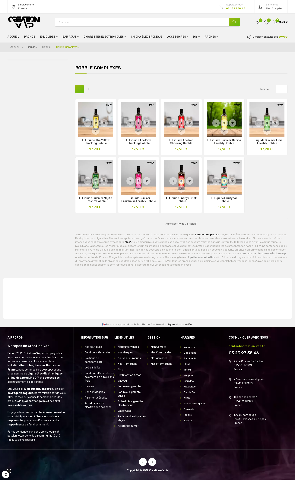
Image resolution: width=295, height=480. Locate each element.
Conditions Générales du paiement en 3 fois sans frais (99, 377)
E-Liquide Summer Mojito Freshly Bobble (95, 200)
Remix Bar (190, 392)
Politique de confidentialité (94, 360)
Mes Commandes (161, 352)
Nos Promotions (127, 363)
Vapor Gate (125, 410)
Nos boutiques (93, 347)
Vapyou (122, 380)
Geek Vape (190, 352)
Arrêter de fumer (128, 426)
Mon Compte (158, 347)
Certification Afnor (129, 375)
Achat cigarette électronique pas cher (98, 405)
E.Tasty (188, 420)
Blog (120, 369)
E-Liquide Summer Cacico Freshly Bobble (224, 142)
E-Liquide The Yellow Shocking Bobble (95, 142)
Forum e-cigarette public (129, 393)
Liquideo (189, 380)
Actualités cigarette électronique (130, 403)
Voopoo (188, 375)
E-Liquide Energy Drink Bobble (181, 200)
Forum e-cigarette (129, 386)
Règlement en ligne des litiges (132, 418)
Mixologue (190, 386)
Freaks (188, 414)
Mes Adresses (159, 358)
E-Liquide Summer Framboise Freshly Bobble (138, 200)
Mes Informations (161, 363)
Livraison (90, 386)
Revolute (189, 409)
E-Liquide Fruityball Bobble (224, 200)
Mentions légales (95, 392)
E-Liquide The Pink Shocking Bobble (138, 142)
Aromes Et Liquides (195, 403)
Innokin (188, 369)
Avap (187, 397)
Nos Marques (125, 352)
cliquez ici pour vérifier (179, 324)
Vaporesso (190, 347)
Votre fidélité (92, 367)
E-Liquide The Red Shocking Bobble (181, 142)
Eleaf (187, 363)
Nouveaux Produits (129, 358)
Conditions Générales (97, 352)
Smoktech (190, 358)
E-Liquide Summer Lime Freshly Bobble (267, 142)
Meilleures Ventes (128, 347)
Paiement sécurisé (96, 397)
